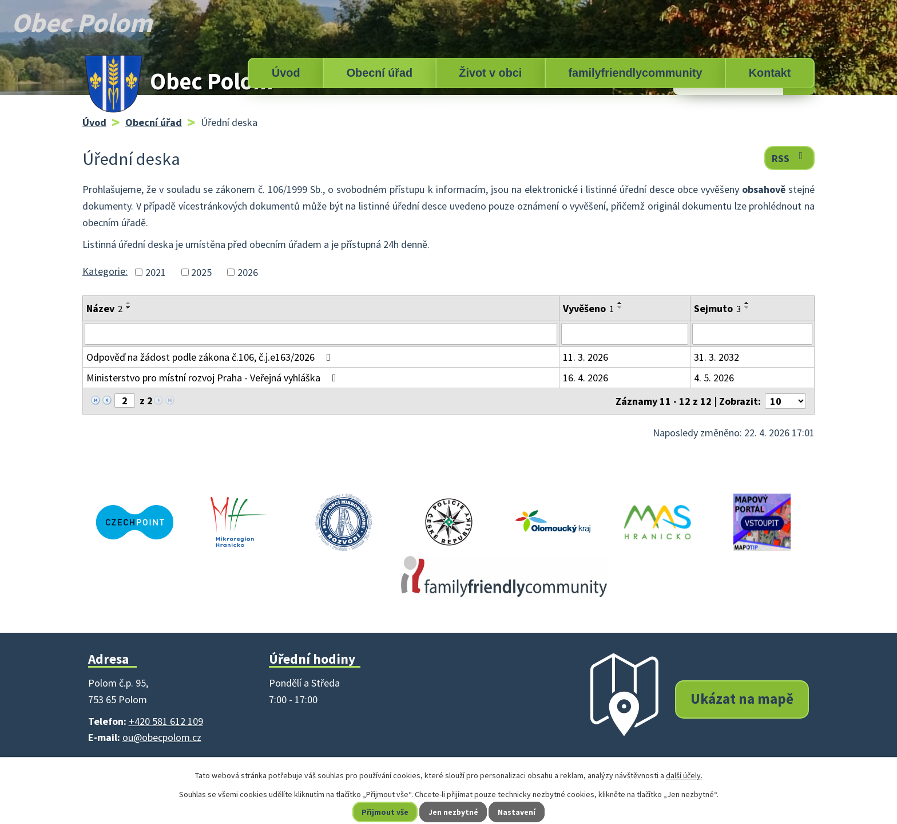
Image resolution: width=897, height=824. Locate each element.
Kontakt (770, 72)
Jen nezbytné (453, 812)
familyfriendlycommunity (635, 72)
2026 (247, 272)
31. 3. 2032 (716, 357)
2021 (155, 272)
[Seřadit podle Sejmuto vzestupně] (747, 303)
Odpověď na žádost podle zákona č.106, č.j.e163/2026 (210, 357)
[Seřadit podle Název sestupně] (128, 307)
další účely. (684, 775)
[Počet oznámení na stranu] (785, 401)
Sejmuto (717, 308)
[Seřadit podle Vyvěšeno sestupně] (620, 307)
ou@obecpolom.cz (161, 737)
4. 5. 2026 (714, 377)
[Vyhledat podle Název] (321, 334)
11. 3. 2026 (585, 357)
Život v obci (490, 72)
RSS (790, 158)
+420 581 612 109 (166, 721)
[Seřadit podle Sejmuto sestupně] (747, 307)
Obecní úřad (379, 72)
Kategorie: (105, 271)
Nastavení (518, 812)
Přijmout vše (384, 812)
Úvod (286, 72)
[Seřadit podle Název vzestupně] (128, 303)
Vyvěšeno (588, 308)
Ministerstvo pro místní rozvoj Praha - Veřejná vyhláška (213, 377)
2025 (201, 272)
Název (104, 308)
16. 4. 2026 (585, 377)
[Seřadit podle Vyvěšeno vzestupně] (620, 303)
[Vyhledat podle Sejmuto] (752, 334)
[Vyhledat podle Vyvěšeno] (624, 334)
